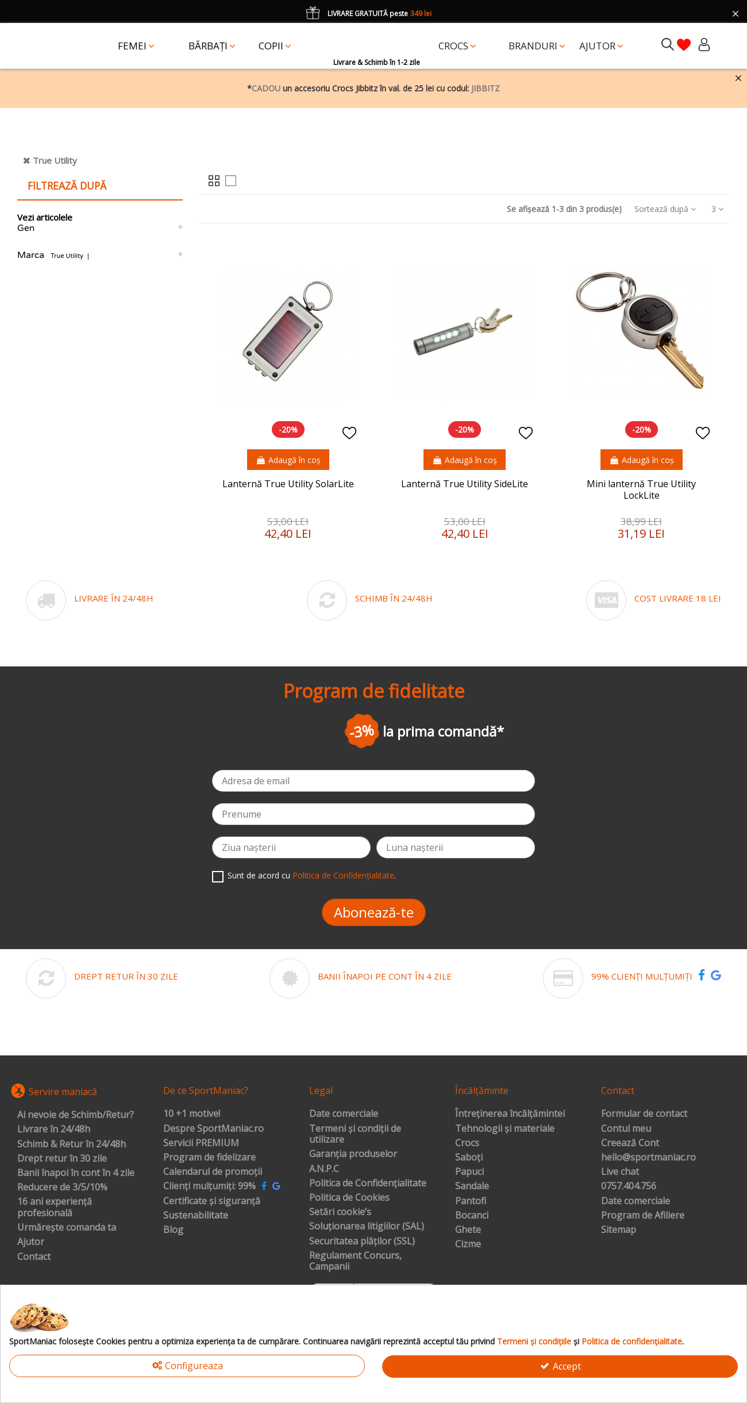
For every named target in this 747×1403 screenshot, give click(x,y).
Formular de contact (644, 1114)
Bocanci (471, 1215)
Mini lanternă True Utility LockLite (641, 489)
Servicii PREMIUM (201, 1143)
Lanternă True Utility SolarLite (288, 483)
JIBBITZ (485, 88)
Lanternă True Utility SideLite (464, 483)
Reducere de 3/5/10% (62, 1187)
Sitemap (618, 1230)
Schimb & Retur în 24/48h (71, 1144)
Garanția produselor (353, 1154)
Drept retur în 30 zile (62, 1159)
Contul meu (626, 1129)
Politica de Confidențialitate (343, 875)
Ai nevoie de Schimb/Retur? (75, 1115)
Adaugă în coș (288, 459)
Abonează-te (374, 912)
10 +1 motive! (191, 1114)
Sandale (472, 1186)
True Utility (55, 160)
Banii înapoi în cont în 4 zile (75, 1173)
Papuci (469, 1172)
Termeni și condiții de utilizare (355, 1134)
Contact (34, 1257)
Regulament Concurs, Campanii (355, 1261)
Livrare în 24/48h (53, 1129)
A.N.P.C (324, 1169)
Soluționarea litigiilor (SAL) (366, 1226)
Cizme (468, 1244)
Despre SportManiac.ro (213, 1129)
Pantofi (470, 1201)
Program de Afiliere (642, 1215)
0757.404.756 (628, 1186)
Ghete (468, 1230)
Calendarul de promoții (212, 1172)
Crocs (467, 1143)
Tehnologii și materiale (505, 1129)
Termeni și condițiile (534, 1341)
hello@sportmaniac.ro (648, 1157)
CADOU (266, 88)
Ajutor (30, 1242)
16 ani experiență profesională (54, 1207)
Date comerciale (343, 1114)
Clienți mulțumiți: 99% (209, 1186)
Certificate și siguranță (211, 1201)
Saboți (469, 1157)
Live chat (620, 1172)
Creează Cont (630, 1143)
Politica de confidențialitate (632, 1341)
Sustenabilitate (195, 1215)
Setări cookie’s (340, 1212)
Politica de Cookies (349, 1198)
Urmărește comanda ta (66, 1228)
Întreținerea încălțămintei (510, 1114)
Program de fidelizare (209, 1157)
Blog (173, 1230)
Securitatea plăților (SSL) (362, 1241)
